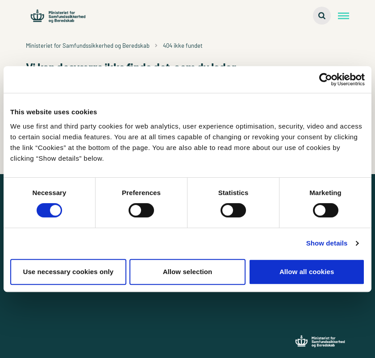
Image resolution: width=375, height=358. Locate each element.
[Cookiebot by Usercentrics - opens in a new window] (326, 79)
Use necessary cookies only (68, 271)
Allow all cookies (306, 271)
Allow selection (187, 271)
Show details (327, 243)
